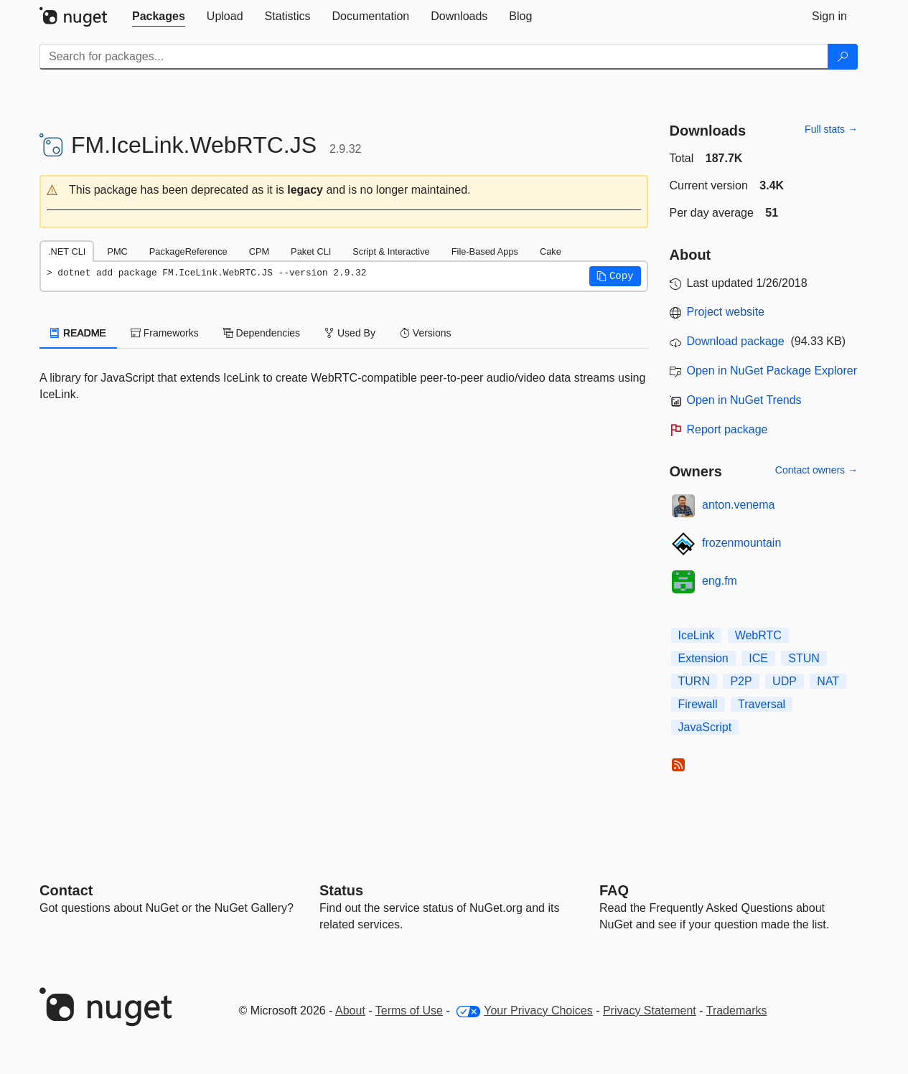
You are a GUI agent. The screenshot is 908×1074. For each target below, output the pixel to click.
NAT (828, 681)
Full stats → (831, 129)
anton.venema (738, 505)
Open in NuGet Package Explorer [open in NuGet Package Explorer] (772, 370)
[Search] (843, 57)
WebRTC (758, 635)
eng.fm (719, 581)
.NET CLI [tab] (66, 251)
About (350, 1010)
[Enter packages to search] (433, 57)
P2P (741, 681)
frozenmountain (741, 543)
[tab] (158, 16)
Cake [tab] (550, 251)
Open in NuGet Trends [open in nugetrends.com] (744, 400)
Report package (727, 429)
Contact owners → (816, 470)
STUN (804, 658)
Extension (703, 658)
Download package (736, 341)
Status (341, 890)
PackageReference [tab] (188, 251)
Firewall (698, 704)
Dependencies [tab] (261, 333)
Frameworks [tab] (165, 333)
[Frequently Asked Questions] (614, 890)
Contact (66, 890)
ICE (758, 658)
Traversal (761, 704)
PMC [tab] (117, 251)
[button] (344, 190)
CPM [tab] (259, 251)
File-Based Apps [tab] (484, 251)
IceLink (696, 635)
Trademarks (736, 1010)
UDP (784, 681)
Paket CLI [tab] (311, 251)
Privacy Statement (649, 1010)
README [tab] (78, 333)
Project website (726, 312)
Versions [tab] (425, 333)
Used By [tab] (349, 333)
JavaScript (705, 727)
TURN (694, 681)
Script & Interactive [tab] (390, 251)
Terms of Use (409, 1010)
